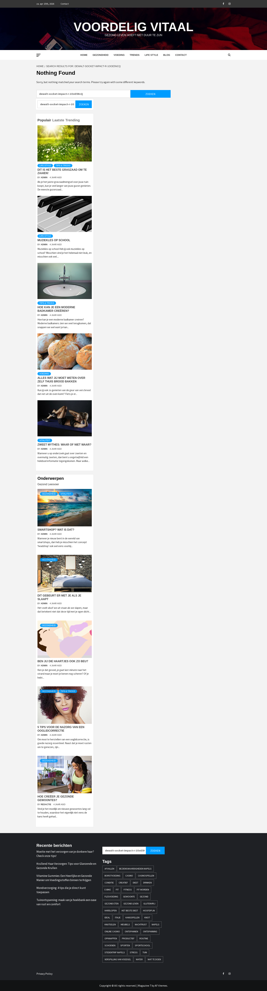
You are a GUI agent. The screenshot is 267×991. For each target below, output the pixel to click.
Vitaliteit (45, 440)
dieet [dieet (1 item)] (135, 882)
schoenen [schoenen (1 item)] (110, 945)
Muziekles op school (53, 240)
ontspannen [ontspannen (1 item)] (131, 931)
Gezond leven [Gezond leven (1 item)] (130, 903)
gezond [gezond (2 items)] (144, 896)
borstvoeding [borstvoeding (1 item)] (112, 875)
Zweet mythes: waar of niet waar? (64, 444)
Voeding (119, 55)
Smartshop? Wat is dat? (55, 529)
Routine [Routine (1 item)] (143, 938)
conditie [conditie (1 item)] (109, 882)
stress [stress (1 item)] (134, 952)
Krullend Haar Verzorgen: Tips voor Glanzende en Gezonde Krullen (66, 866)
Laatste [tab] (58, 120)
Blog (166, 55)
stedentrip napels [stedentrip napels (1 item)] (115, 952)
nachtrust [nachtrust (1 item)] (141, 924)
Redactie (46, 804)
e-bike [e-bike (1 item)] (108, 889)
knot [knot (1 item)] (147, 917)
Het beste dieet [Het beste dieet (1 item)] (130, 910)
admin (44, 177)
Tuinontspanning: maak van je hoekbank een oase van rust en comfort (66, 902)
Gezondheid (100, 55)
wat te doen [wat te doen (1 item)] (154, 959)
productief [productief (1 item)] (128, 938)
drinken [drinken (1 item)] (147, 882)
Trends (135, 55)
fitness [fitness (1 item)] (128, 889)
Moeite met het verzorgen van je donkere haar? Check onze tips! (65, 854)
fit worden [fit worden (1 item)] (143, 889)
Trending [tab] (72, 120)
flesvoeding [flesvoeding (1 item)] (111, 896)
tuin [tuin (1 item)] (145, 952)
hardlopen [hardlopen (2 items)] (111, 910)
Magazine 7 (144, 985)
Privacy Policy (44, 973)
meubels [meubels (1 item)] (125, 924)
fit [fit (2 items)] (117, 889)
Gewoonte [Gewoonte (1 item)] (129, 896)
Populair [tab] (44, 120)
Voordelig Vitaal (133, 27)
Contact (65, 3)
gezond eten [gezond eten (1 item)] (112, 903)
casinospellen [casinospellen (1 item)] (146, 875)
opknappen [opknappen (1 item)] (111, 938)
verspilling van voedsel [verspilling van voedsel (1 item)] (118, 959)
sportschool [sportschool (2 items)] (142, 945)
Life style (151, 55)
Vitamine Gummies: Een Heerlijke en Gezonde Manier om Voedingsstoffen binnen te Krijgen (64, 878)
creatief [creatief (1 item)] (123, 882)
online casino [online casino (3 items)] (112, 931)
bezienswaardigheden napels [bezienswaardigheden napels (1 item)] (135, 868)
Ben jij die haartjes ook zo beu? (62, 661)
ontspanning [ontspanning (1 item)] (150, 931)
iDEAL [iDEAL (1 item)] (107, 917)
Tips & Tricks (63, 165)
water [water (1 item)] (139, 959)
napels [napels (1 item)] (155, 924)
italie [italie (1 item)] (118, 917)
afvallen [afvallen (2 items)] (109, 868)
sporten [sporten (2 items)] (125, 945)
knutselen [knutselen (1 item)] (110, 924)
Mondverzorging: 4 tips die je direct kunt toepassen (61, 890)
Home (84, 55)
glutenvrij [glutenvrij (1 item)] (149, 903)
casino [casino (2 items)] (129, 875)
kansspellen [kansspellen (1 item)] (132, 917)
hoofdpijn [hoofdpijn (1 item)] (149, 910)
